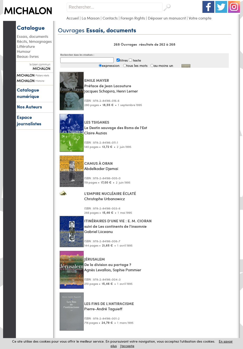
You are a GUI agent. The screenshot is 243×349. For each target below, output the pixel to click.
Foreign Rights (133, 17)
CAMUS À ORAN (98, 163)
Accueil (72, 17)
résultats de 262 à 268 (157, 44)
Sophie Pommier (127, 269)
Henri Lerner (127, 90)
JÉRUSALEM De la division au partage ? (107, 261)
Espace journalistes (29, 120)
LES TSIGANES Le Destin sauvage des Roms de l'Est (115, 124)
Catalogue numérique (28, 93)
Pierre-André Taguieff (103, 308)
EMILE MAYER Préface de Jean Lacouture (107, 83)
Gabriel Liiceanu (98, 231)
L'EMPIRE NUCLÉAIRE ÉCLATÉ (110, 193)
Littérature (26, 46)
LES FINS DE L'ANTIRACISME (109, 303)
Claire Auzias (95, 132)
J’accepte (127, 346)
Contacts (110, 17)
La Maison (91, 17)
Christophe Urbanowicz (104, 198)
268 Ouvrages (126, 44)
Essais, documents (32, 36)
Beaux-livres (28, 56)
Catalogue (31, 27)
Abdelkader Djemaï (101, 168)
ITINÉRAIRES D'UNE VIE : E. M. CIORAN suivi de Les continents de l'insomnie (118, 223)
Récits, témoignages (34, 41)
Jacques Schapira (99, 90)
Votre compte (200, 17)
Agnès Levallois (97, 269)
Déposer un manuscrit (167, 17)
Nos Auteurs (29, 106)
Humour (24, 51)
